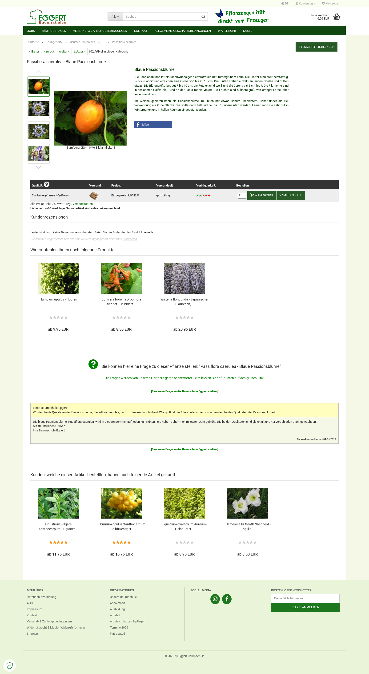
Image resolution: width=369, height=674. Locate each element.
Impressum (34, 609)
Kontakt (141, 30)
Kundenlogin (305, 3)
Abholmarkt (117, 603)
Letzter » (79, 51)
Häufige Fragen (54, 30)
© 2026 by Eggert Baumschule (184, 656)
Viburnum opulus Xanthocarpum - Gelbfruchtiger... (121, 526)
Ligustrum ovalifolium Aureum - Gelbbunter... (184, 526)
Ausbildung (117, 609)
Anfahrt (115, 615)
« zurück (49, 51)
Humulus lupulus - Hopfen (58, 299)
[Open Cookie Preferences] (10, 665)
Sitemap (32, 633)
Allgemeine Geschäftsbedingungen (183, 30)
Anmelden (130, 239)
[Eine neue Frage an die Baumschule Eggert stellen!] (184, 391)
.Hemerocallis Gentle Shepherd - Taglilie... (248, 526)
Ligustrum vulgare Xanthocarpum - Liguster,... (58, 526)
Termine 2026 (119, 627)
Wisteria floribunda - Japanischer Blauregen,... (184, 301)
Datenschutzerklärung (41, 597)
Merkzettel (330, 3)
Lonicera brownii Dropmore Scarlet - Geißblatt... (121, 301)
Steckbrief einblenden (316, 47)
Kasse (247, 30)
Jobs (31, 30)
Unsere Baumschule (123, 597)
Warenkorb (227, 30)
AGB (30, 603)
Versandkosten (82, 204)
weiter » (64, 51)
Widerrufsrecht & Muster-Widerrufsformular (56, 627)
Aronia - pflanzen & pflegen (127, 621)
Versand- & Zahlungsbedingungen (100, 30)
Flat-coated (117, 633)
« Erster (34, 51)
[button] (153, 124)
